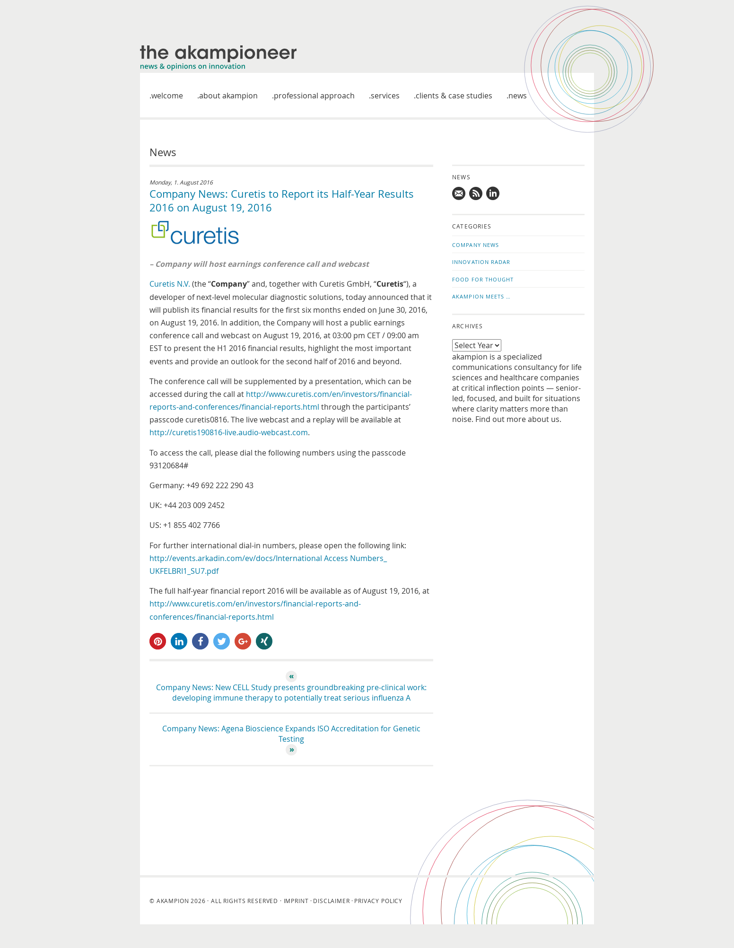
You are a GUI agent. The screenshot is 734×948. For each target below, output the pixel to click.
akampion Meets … (481, 296)
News (517, 95)
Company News (475, 244)
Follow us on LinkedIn (493, 193)
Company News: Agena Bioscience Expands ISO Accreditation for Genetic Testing (291, 733)
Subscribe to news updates (476, 193)
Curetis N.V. (170, 284)
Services (385, 95)
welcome (167, 95)
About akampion (228, 95)
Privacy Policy (378, 900)
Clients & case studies (454, 95)
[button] (157, 641)
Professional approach (314, 95)
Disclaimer (331, 900)
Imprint (296, 900)
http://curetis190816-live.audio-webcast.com (228, 432)
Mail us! (459, 193)
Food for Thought (483, 279)
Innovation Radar (481, 261)
